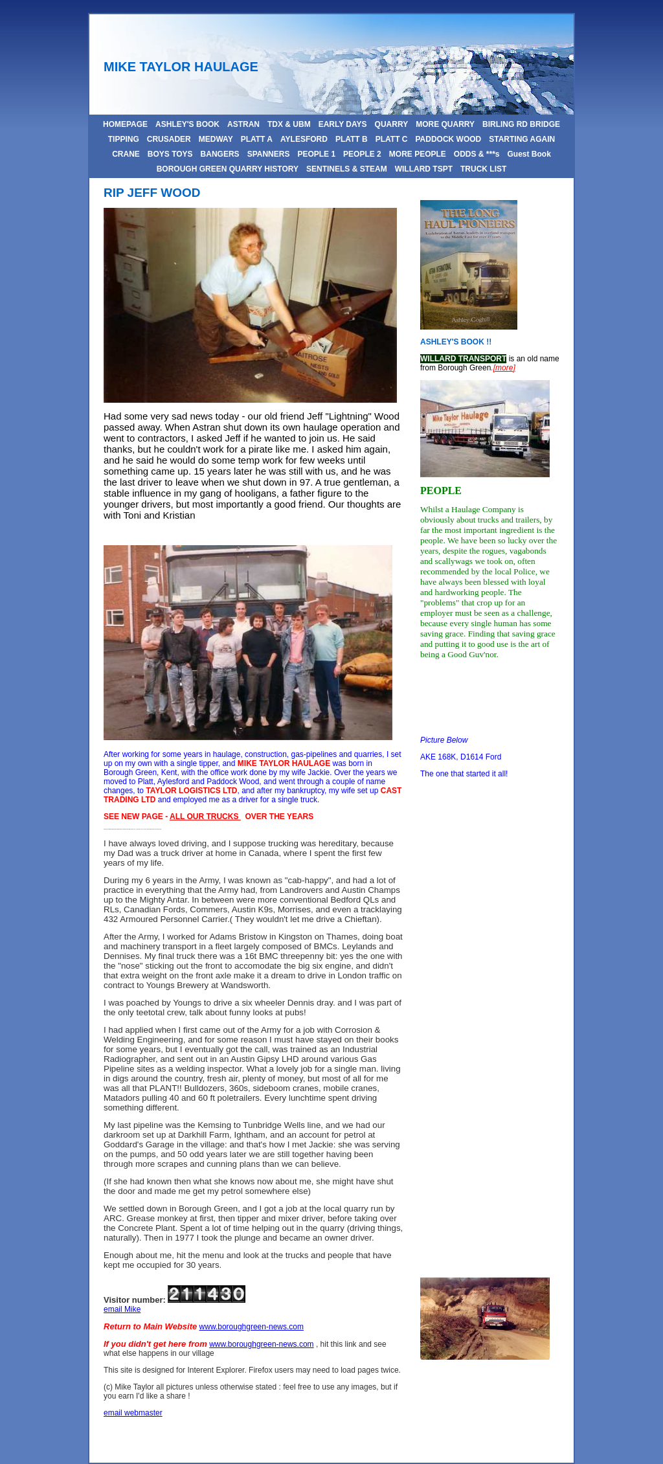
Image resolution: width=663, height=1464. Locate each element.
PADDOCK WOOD (448, 139)
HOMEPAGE (125, 124)
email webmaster (133, 1412)
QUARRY (392, 124)
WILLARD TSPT (424, 169)
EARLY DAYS (343, 124)
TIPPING (123, 139)
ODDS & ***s (477, 154)
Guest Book (529, 154)
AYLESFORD (304, 139)
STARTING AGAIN (522, 139)
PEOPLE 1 (316, 154)
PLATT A (257, 139)
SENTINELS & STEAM (346, 169)
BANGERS (220, 154)
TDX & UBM (289, 124)
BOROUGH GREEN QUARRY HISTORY (227, 169)
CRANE (126, 154)
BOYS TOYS (170, 154)
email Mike (122, 1309)
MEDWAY (216, 139)
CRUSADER (169, 139)
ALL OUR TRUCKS (205, 816)
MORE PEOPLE (417, 154)
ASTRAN (243, 124)
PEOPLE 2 (362, 154)
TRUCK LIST (483, 169)
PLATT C (392, 139)
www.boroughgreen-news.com (251, 1326)
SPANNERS (268, 154)
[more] (504, 367)
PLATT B (351, 139)
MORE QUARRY (445, 124)
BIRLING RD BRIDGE (521, 124)
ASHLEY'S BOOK (187, 124)
